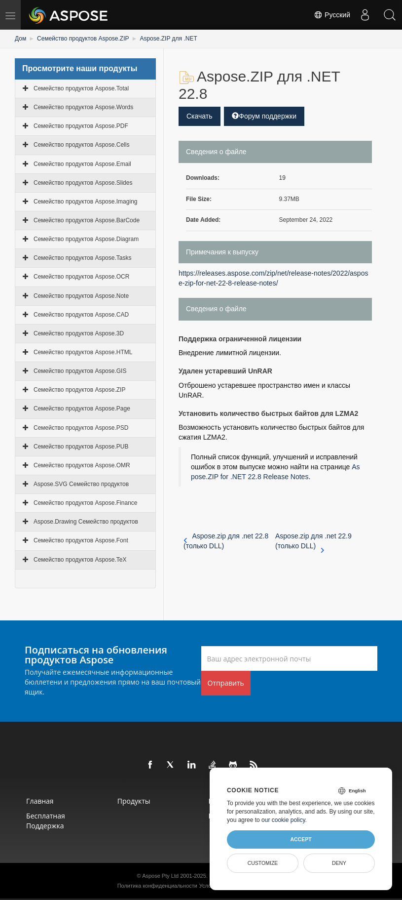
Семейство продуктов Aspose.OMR (82, 465)
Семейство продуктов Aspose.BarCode (87, 220)
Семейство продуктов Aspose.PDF (81, 126)
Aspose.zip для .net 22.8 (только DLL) (225, 541)
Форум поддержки (264, 116)
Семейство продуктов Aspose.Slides (83, 182)
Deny (339, 863)
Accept (300, 839)
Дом (20, 38)
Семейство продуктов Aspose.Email (82, 164)
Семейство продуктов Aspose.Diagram (86, 239)
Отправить (226, 683)
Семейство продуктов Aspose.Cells (81, 144)
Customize (263, 863)
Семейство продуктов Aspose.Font (81, 540)
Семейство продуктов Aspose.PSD (81, 427)
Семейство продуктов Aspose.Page (82, 408)
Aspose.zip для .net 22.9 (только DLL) (313, 541)
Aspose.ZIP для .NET (168, 38)
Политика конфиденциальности (157, 886)
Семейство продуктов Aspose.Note (81, 295)
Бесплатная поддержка (45, 820)
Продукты (133, 801)
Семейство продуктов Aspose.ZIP (83, 38)
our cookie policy (283, 820)
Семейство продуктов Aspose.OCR (81, 276)
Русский (332, 14)
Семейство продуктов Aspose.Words (83, 107)
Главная (40, 801)
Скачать (199, 116)
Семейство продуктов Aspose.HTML (83, 352)
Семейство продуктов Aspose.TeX (80, 559)
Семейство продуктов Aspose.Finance (85, 502)
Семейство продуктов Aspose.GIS (80, 371)
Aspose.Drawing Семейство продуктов (86, 521)
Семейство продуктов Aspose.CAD (81, 314)
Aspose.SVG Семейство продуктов (81, 484)
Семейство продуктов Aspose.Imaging (85, 201)
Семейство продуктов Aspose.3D (79, 333)
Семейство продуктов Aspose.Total (81, 88)
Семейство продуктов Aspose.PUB (81, 446)
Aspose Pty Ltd (160, 876)
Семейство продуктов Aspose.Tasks (82, 257)
